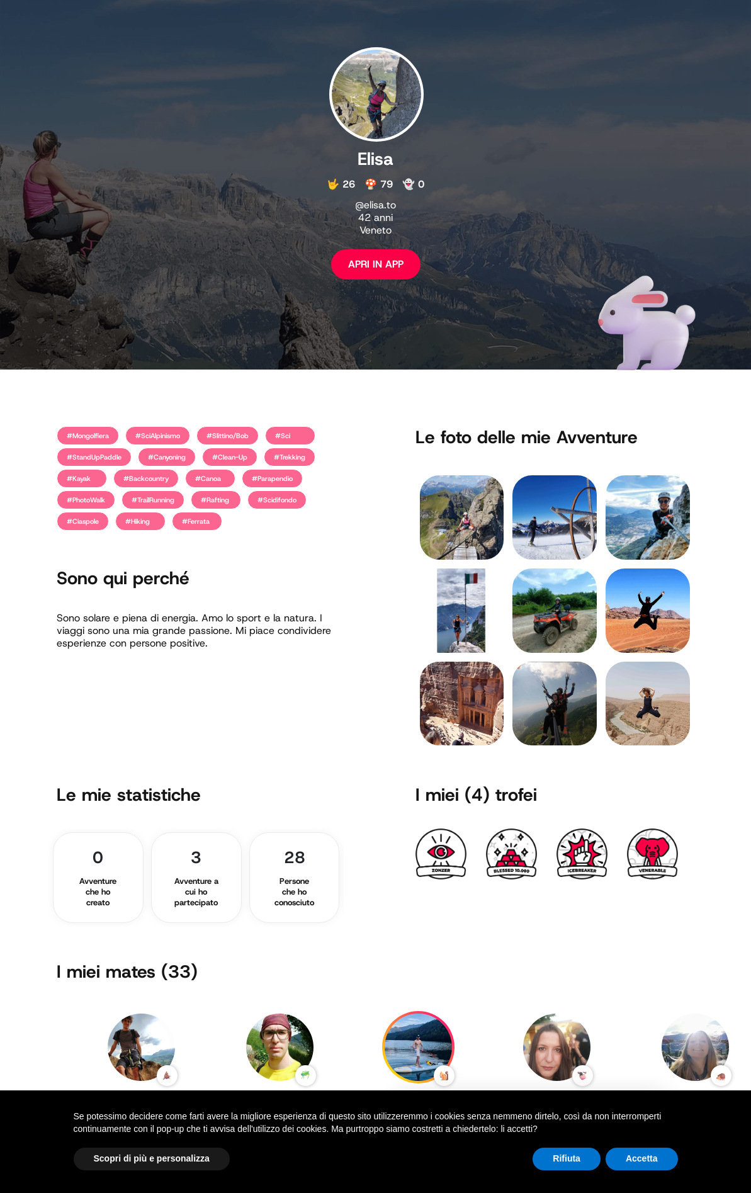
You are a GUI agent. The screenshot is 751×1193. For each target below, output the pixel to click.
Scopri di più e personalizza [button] (152, 1158)
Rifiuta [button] (566, 1158)
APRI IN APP (376, 264)
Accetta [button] (642, 1158)
